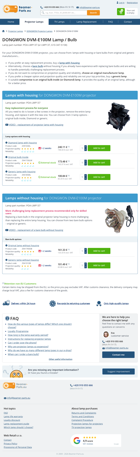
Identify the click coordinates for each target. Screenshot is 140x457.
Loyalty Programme (18, 331)
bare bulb (37, 66)
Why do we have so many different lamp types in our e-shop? (40, 350)
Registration (132, 2)
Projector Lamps (15, 31)
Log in (121, 2)
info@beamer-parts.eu (88, 7)
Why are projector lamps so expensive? (28, 346)
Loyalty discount (12, 420)
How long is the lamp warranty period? (28, 334)
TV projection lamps (82, 427)
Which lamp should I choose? (18, 427)
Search (93, 12)
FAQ (6, 412)
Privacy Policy (10, 443)
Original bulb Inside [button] (16, 157)
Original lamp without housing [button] (22, 245)
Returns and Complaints (84, 412)
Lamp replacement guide (16, 423)
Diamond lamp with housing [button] (21, 142)
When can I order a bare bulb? (23, 354)
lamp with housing (69, 62)
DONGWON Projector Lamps (39, 31)
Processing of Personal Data (18, 447)
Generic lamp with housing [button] (20, 171)
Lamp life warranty (13, 416)
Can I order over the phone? (22, 342)
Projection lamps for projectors (87, 423)
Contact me (118, 354)
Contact (7, 439)
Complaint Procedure (82, 420)
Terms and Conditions (83, 416)
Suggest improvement (119, 371)
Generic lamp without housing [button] (22, 259)
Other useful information (60, 359)
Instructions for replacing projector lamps (29, 338)
